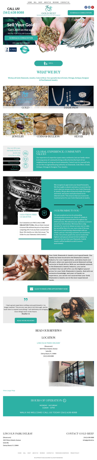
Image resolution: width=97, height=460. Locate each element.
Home (30, 2)
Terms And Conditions (62, 452)
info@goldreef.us (88, 440)
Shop (40, 2)
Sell (35, 2)
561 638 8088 (25, 43)
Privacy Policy (75, 452)
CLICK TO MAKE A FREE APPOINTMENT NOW (48, 288)
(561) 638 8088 (13, 12)
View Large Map (9, 390)
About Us (47, 2)
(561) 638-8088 (48, 356)
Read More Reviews (25, 320)
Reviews (56, 2)
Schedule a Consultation (81, 13)
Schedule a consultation (21, 38)
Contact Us (65, 2)
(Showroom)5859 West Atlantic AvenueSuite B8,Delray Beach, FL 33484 (12, 441)
